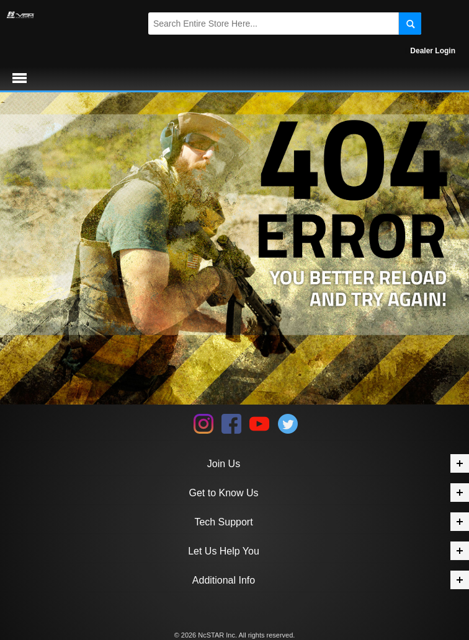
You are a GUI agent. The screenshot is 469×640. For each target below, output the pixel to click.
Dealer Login (432, 50)
